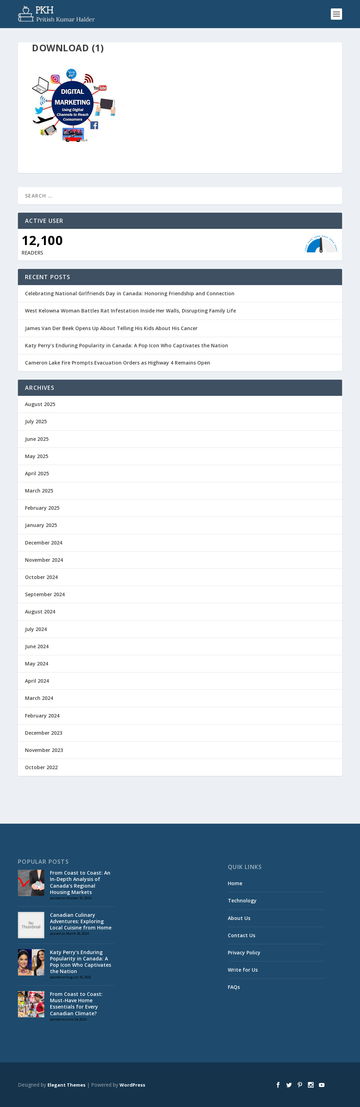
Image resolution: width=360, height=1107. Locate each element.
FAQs (234, 987)
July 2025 (36, 421)
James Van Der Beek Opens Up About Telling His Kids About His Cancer (111, 328)
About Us (239, 918)
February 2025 (42, 507)
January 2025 (41, 525)
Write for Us (243, 969)
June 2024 (37, 646)
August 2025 (40, 404)
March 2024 (39, 698)
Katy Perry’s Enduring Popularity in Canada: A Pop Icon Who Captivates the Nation (126, 345)
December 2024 (43, 542)
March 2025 (39, 490)
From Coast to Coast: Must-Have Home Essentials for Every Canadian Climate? (76, 1004)
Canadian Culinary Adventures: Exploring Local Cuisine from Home (80, 921)
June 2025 (37, 439)
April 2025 (37, 473)
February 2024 (42, 715)
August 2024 (40, 611)
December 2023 (43, 732)
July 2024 (36, 629)
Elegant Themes (66, 1085)
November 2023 (44, 750)
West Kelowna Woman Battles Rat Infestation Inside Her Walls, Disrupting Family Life (130, 310)
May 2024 (36, 663)
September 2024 (45, 594)
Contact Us (241, 935)
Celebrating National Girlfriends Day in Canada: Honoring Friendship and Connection (129, 293)
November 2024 (44, 559)
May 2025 (36, 456)
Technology (242, 900)
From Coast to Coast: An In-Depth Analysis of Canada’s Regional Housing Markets (80, 882)
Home (235, 883)
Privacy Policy (244, 952)
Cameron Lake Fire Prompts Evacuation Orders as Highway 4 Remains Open (117, 362)
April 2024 (37, 680)
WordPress (132, 1085)
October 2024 (41, 577)
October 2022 (41, 767)
